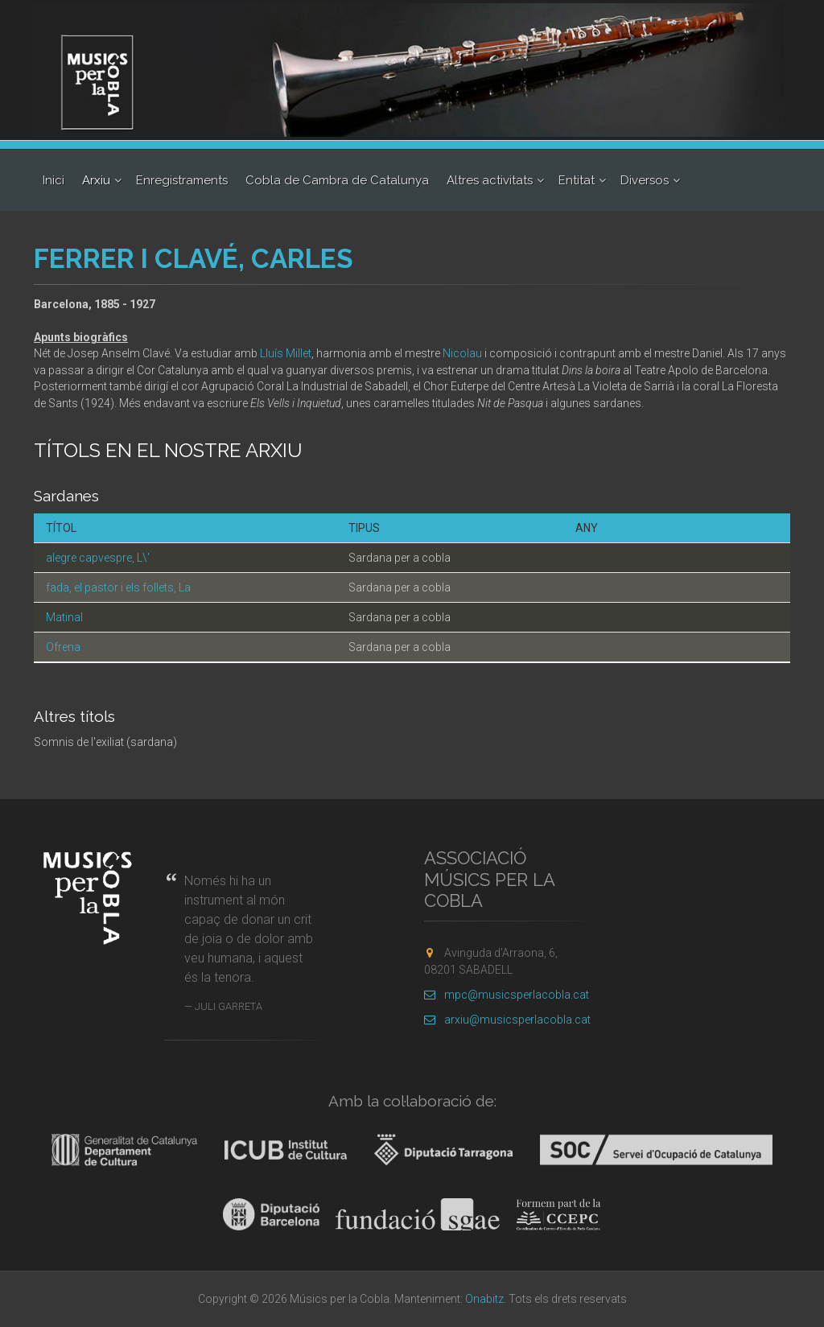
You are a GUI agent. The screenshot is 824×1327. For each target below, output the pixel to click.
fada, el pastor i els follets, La (118, 587)
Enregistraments (182, 180)
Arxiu (96, 180)
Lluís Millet (285, 353)
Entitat (576, 180)
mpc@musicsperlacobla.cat (506, 994)
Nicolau (462, 353)
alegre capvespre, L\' (98, 557)
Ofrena (63, 647)
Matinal (64, 617)
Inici (53, 180)
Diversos (644, 180)
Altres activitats (490, 180)
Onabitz (484, 1298)
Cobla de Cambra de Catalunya (337, 180)
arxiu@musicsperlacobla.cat (507, 1019)
